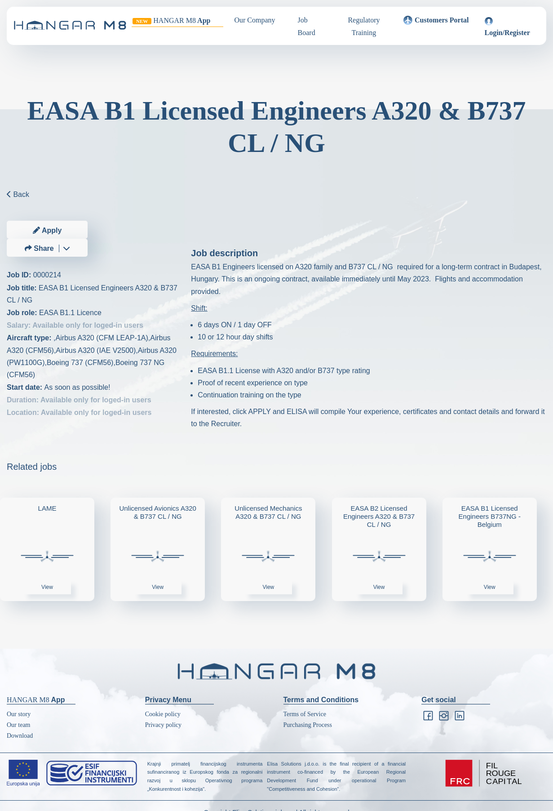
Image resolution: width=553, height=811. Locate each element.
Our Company (259, 20)
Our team (18, 725)
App (177, 20)
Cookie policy (163, 714)
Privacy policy (163, 725)
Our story (19, 714)
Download (20, 735)
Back (18, 194)
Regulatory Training (364, 26)
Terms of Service (304, 714)
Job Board (306, 26)
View (47, 587)
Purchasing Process (307, 725)
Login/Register (507, 26)
